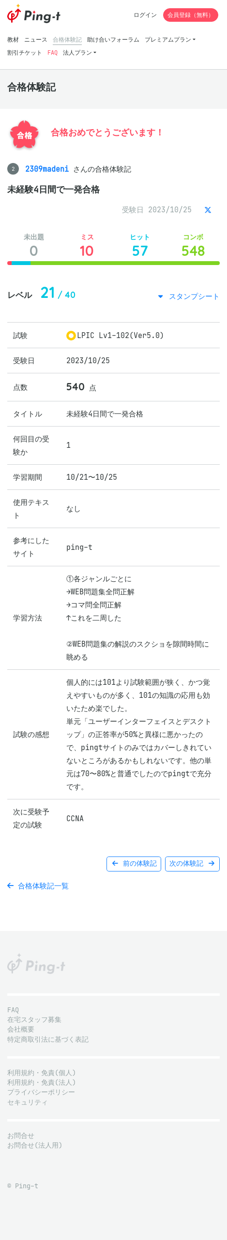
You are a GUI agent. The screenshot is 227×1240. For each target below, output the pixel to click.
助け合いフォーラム (113, 39)
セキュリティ (27, 1102)
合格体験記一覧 (38, 885)
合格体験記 (67, 39)
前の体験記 (134, 863)
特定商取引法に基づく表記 (48, 1039)
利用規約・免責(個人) (41, 1073)
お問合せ (20, 1136)
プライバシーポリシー (41, 1092)
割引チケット (24, 52)
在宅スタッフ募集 (34, 1020)
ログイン (145, 14)
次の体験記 (192, 863)
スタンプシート (192, 296)
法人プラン (77, 52)
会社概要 (20, 1029)
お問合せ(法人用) (34, 1145)
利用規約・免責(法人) (41, 1082)
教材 (13, 39)
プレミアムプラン (168, 39)
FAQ (52, 52)
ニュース (35, 39)
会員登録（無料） (190, 14)
